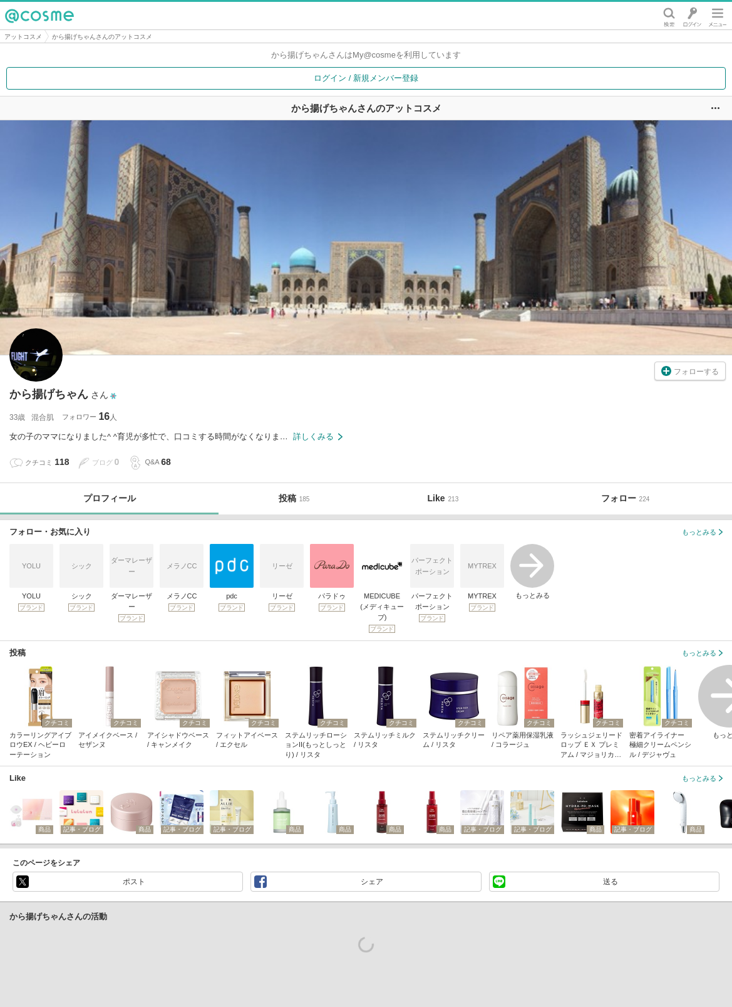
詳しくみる (318, 436)
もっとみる (532, 571)
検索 (669, 15)
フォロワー (89, 416)
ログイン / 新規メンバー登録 (366, 78)
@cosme (39, 15)
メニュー (717, 15)
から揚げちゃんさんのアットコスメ (102, 36)
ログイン (692, 15)
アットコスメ (23, 36)
